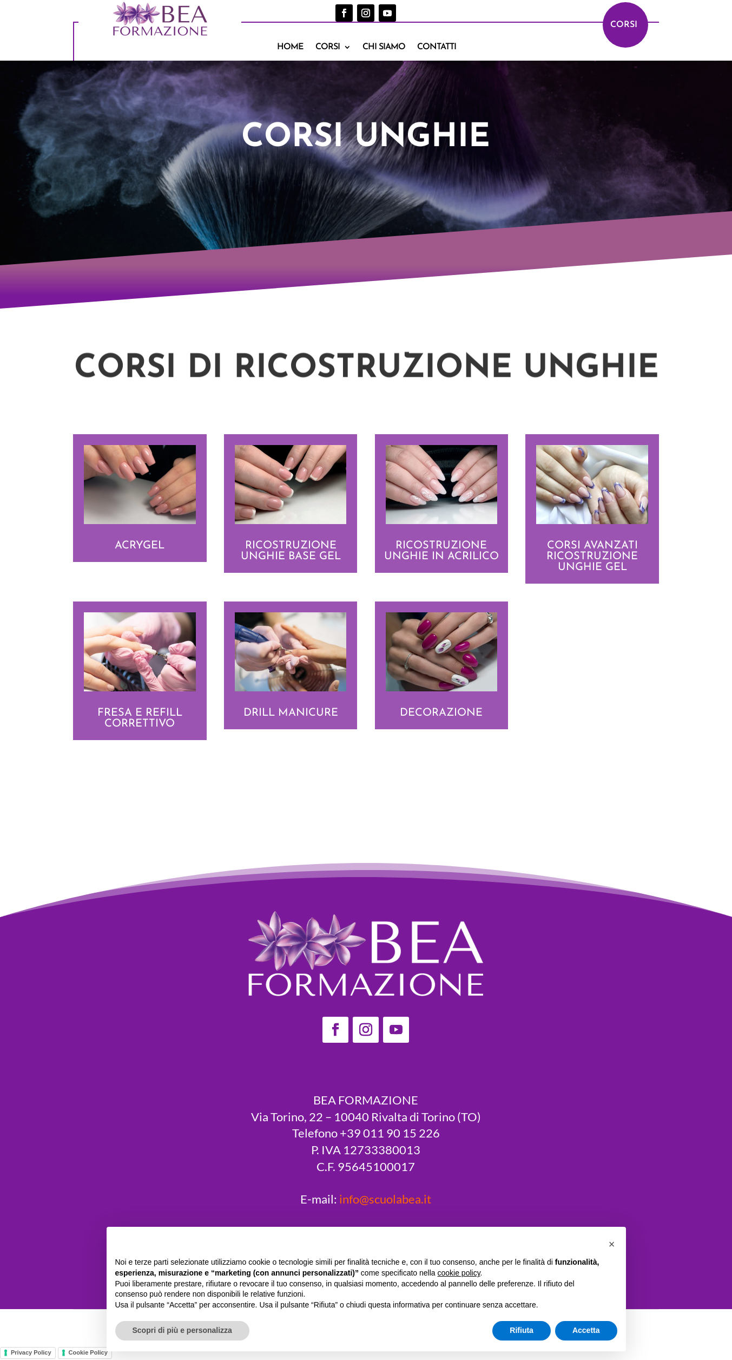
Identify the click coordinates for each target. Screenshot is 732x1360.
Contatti (436, 47)
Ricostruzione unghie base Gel (291, 551)
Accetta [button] (586, 1330)
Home (290, 47)
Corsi (327, 47)
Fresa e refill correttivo (139, 718)
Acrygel (139, 545)
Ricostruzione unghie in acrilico (441, 551)
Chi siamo (383, 47)
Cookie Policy (88, 1352)
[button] (612, 1244)
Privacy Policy (31, 1352)
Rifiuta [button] (521, 1330)
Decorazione (441, 713)
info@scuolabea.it (385, 1199)
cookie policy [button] (458, 1273)
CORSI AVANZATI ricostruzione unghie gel (592, 556)
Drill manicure (290, 713)
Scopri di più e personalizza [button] (182, 1330)
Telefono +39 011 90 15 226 (366, 1133)
